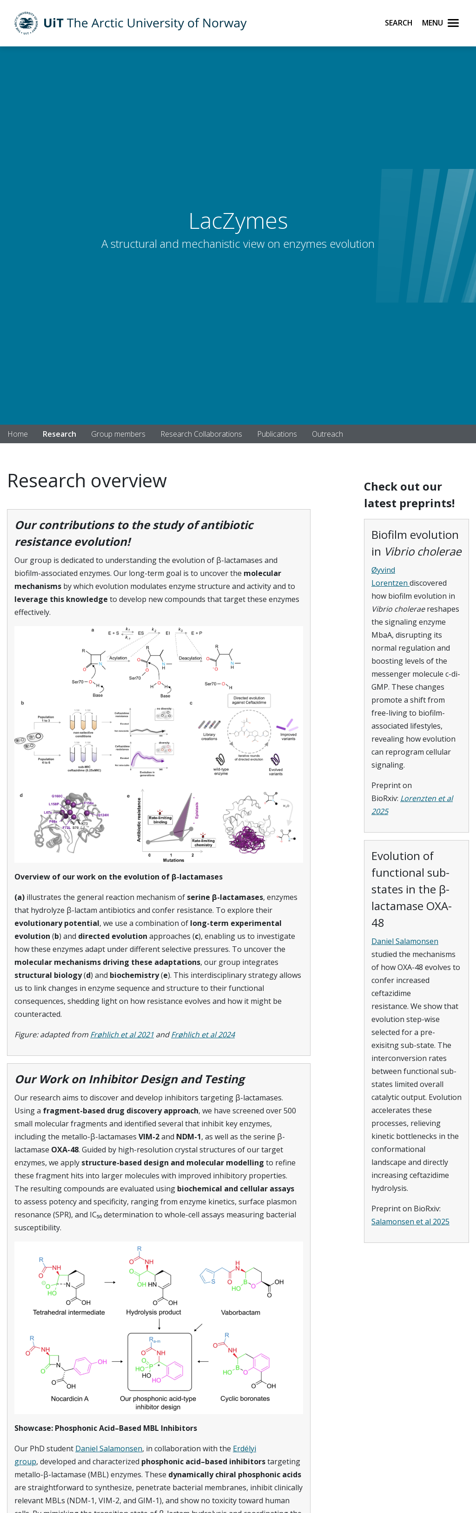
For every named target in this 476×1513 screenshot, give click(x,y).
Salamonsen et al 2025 (410, 1221)
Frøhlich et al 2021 (122, 1034)
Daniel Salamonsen (108, 1448)
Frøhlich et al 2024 (203, 1034)
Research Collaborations (201, 434)
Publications (277, 434)
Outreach (327, 434)
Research (59, 434)
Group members (118, 434)
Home (17, 434)
